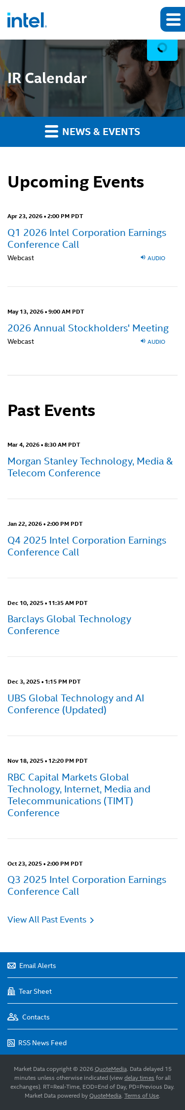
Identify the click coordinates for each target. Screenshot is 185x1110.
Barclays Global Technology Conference (69, 624)
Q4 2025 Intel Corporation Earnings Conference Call (86, 546)
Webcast (20, 257)
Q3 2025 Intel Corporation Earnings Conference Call (86, 885)
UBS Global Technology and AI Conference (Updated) (75, 704)
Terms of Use (141, 1096)
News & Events (92, 131)
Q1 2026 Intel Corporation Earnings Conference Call (86, 238)
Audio (152, 257)
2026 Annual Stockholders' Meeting (88, 328)
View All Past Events (46, 919)
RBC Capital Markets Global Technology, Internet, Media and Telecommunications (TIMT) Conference (78, 795)
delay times (139, 1078)
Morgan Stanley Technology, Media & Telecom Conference (90, 467)
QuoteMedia (111, 1069)
